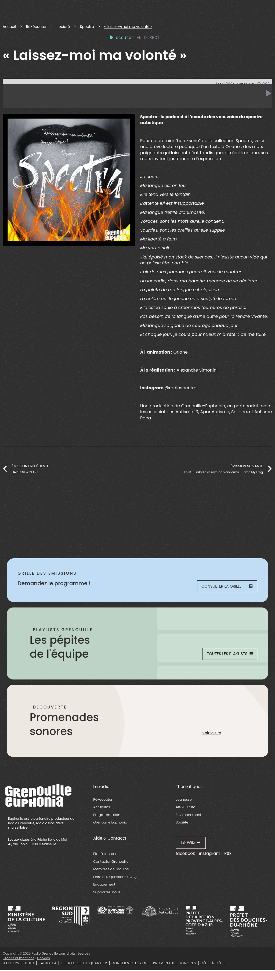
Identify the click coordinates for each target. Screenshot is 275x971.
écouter (122, 37)
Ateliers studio (18, 964)
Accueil (9, 26)
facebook (185, 854)
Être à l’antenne (106, 855)
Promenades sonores (174, 964)
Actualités (101, 808)
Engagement (104, 885)
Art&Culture (185, 808)
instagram (209, 854)
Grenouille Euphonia (110, 823)
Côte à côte (213, 964)
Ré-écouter (36, 26)
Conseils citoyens (130, 964)
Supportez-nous (106, 893)
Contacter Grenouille (111, 862)
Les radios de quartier (84, 964)
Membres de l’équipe (111, 870)
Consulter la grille (226, 586)
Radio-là (48, 964)
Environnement (188, 815)
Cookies (43, 959)
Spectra (87, 26)
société (63, 26)
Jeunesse (184, 800)
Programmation (106, 815)
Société (182, 823)
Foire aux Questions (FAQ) (115, 877)
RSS (227, 854)
